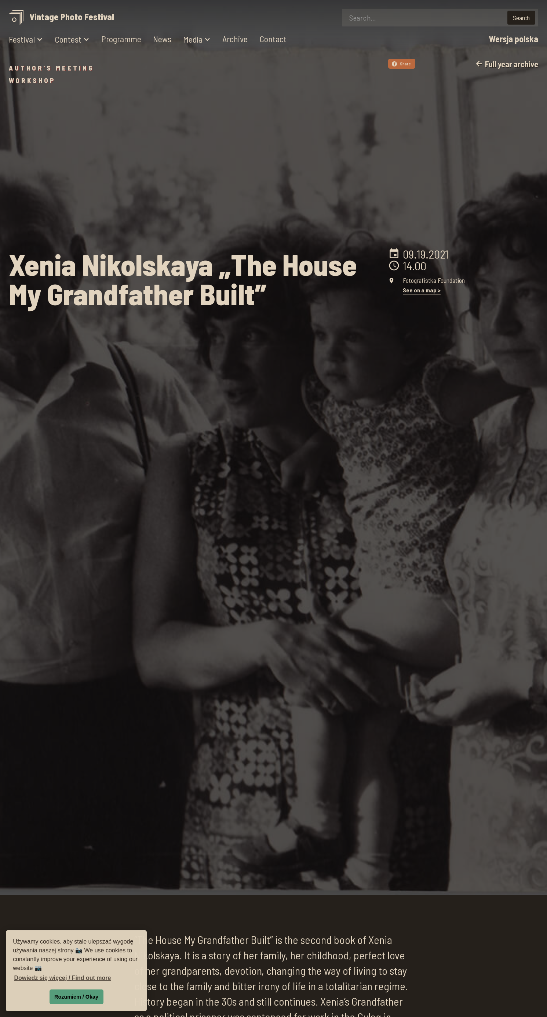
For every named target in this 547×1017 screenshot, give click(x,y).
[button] (26, 39)
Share (401, 63)
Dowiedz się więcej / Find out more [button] (62, 978)
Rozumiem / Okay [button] (76, 997)
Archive (235, 39)
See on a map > (422, 290)
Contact (273, 39)
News (162, 39)
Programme (121, 39)
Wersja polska (513, 39)
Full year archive (506, 63)
